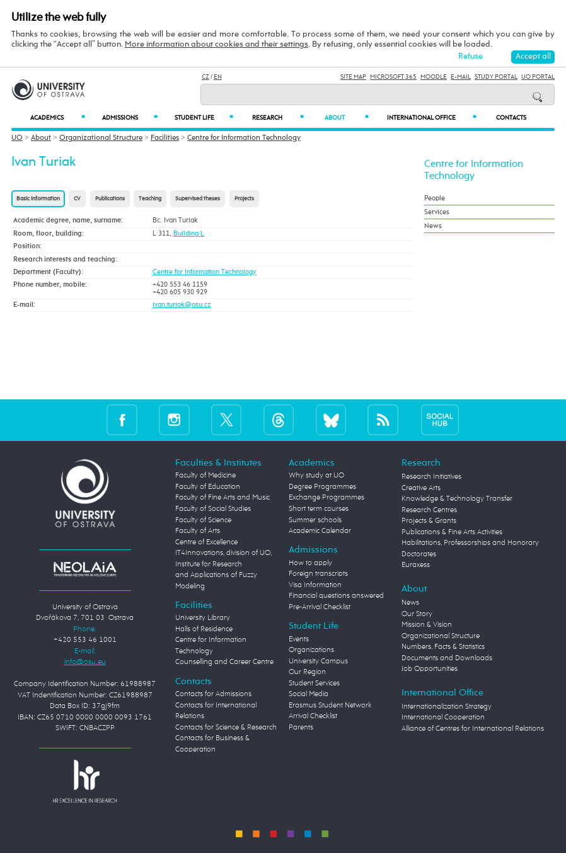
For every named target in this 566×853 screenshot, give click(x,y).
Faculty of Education (207, 487)
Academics (57, 117)
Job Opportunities (429, 669)
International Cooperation (443, 717)
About (346, 117)
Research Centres (429, 510)
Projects (244, 199)
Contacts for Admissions (213, 694)
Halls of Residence (204, 629)
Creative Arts (421, 488)
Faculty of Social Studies (213, 509)
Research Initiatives (431, 477)
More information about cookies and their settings (216, 44)
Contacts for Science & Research (226, 727)
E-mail (461, 77)
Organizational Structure (100, 138)
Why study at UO (316, 475)
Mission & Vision (426, 625)
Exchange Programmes (326, 497)
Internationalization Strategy (446, 707)
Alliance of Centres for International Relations (472, 729)
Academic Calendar (320, 531)
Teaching (150, 199)
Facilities (165, 138)
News (433, 225)
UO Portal (538, 77)
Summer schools (315, 520)
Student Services (314, 683)
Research (278, 117)
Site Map (353, 77)
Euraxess (415, 565)
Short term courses (319, 509)
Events (299, 639)
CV (77, 199)
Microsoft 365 (393, 77)
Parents (301, 727)
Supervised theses (197, 199)
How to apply (310, 563)
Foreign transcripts (318, 574)
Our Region (307, 672)
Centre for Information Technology (244, 138)
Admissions (130, 117)
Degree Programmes (322, 487)
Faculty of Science (203, 520)
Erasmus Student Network (330, 705)
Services (436, 212)
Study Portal (496, 77)
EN (218, 77)
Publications (110, 199)
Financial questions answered (336, 596)
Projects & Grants (428, 521)
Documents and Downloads (446, 658)
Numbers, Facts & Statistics (443, 647)
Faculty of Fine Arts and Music (222, 497)
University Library (202, 618)
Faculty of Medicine (205, 475)
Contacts (511, 118)
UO (17, 138)
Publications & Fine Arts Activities (451, 532)
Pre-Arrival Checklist (319, 607)
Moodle (433, 77)
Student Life (204, 117)
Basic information (38, 199)
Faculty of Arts (197, 531)
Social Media (308, 694)
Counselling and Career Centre (224, 662)
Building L (188, 234)
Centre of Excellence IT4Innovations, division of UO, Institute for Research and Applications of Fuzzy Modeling (223, 564)
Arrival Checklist (313, 716)
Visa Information (315, 585)
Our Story (416, 614)
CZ (205, 77)
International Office (431, 117)
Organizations (311, 650)
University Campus (318, 661)
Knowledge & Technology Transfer (456, 499)
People (434, 198)
